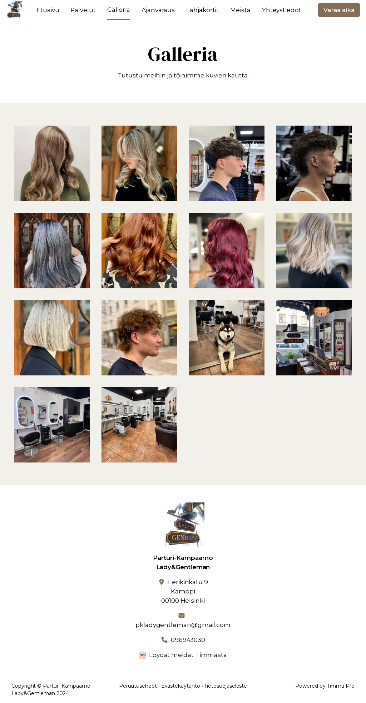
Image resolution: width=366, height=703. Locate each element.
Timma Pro (341, 686)
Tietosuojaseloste (225, 686)
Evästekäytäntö (180, 686)
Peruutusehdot (138, 686)
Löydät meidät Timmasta (188, 654)
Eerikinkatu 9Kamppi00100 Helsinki (184, 591)
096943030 (188, 639)
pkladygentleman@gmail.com (183, 624)
